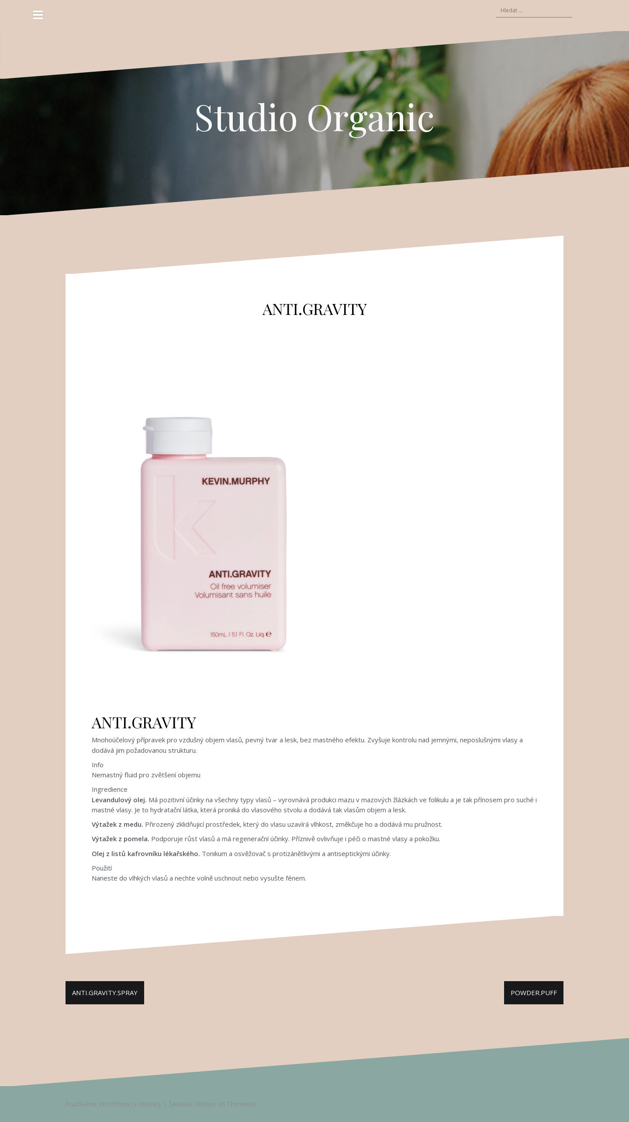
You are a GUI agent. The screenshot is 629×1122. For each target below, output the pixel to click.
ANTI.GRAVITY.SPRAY (105, 992)
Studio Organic (314, 116)
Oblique (205, 1104)
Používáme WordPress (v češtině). (114, 1104)
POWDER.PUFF (534, 992)
